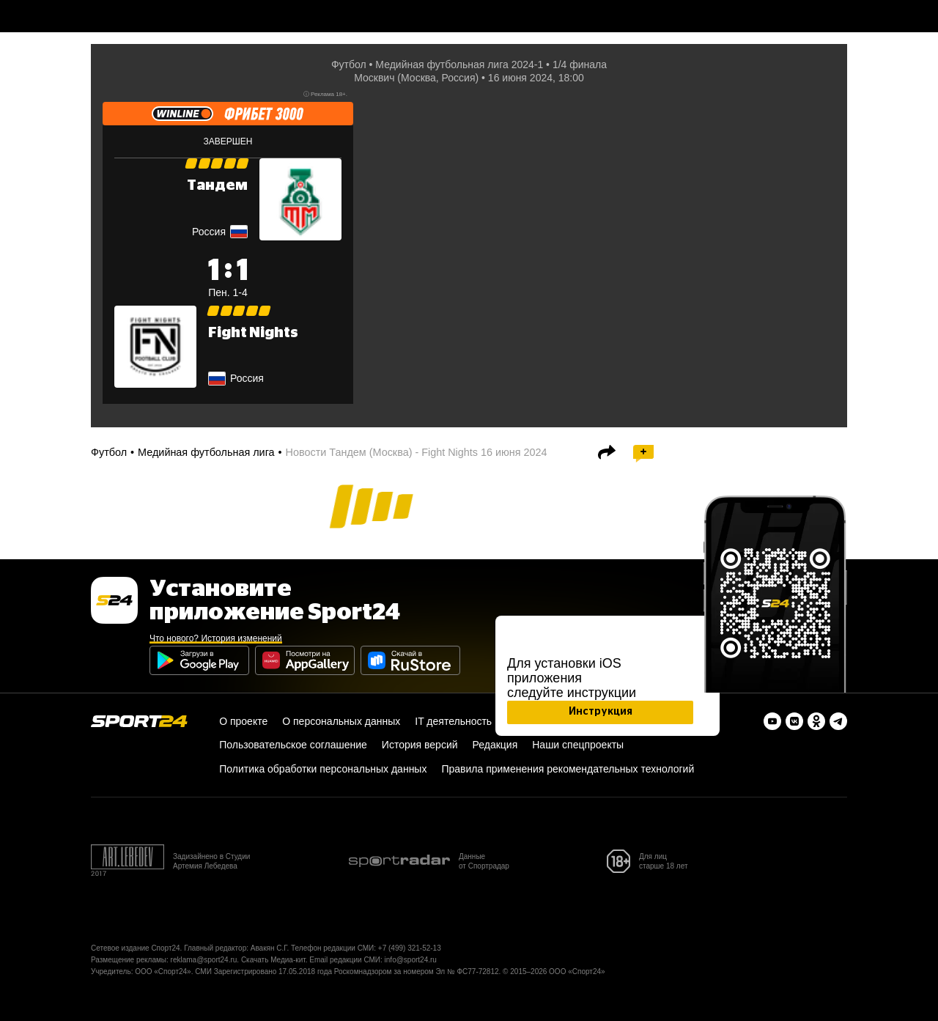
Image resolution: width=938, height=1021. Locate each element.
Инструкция (600, 712)
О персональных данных (341, 721)
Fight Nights (253, 332)
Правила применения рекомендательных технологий (567, 769)
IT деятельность (453, 721)
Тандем (217, 185)
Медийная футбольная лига (206, 452)
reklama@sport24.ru (204, 960)
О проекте (243, 721)
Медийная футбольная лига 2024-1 (459, 64)
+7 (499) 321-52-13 (409, 948)
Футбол (348, 64)
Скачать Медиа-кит (273, 960)
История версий (420, 745)
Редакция (495, 745)
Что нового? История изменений (215, 638)
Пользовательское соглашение (293, 745)
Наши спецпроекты (578, 745)
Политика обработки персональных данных (322, 769)
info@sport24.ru (411, 960)
